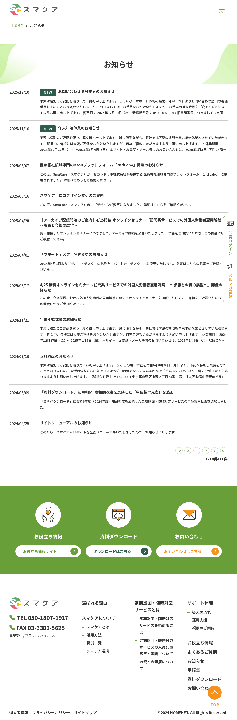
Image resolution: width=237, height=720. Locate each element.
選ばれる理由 (94, 603)
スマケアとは (98, 627)
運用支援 (199, 620)
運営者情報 (18, 712)
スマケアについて (98, 618)
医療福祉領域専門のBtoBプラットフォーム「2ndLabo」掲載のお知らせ (101, 164)
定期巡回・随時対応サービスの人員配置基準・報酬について (156, 647)
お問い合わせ (200, 688)
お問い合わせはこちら (183, 551)
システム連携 (98, 651)
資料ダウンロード (204, 679)
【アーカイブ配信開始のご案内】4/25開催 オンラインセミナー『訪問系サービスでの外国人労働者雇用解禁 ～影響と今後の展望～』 (133, 222)
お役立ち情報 (200, 643)
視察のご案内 (203, 628)
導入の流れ (201, 612)
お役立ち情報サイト (40, 551)
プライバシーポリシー (55, 712)
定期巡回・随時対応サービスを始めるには (156, 625)
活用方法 (94, 635)
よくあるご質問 (202, 652)
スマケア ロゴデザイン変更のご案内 (72, 195)
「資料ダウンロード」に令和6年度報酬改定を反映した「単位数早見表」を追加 (107, 391)
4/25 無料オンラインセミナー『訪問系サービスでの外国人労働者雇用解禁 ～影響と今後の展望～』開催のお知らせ (133, 287)
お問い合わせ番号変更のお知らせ (77, 92)
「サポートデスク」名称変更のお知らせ (74, 254)
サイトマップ (93, 712)
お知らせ (195, 661)
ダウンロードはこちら (112, 551)
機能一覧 (94, 643)
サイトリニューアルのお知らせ (66, 422)
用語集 (193, 670)
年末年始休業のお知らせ (70, 128)
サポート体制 (200, 603)
